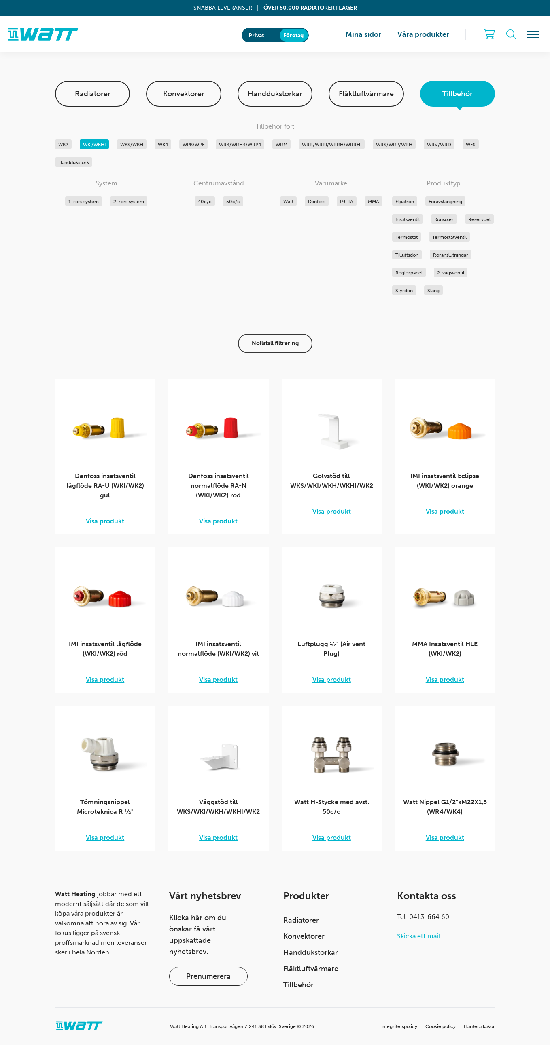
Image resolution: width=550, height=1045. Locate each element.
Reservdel (479, 219)
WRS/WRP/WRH (394, 144)
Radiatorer (92, 93)
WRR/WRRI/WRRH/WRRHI (331, 144)
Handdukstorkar (275, 93)
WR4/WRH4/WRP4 (240, 144)
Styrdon (404, 290)
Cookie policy (440, 1026)
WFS (471, 144)
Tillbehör (457, 93)
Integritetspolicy (399, 1026)
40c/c (205, 201)
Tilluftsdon (406, 255)
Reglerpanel (409, 273)
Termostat (406, 237)
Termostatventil (449, 237)
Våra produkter (423, 34)
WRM (281, 144)
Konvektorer (183, 93)
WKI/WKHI (94, 144)
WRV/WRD (439, 144)
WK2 (63, 144)
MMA (373, 201)
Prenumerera (208, 976)
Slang (433, 290)
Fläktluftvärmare (366, 93)
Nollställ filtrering (275, 343)
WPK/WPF (193, 144)
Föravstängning (445, 201)
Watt (288, 201)
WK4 (163, 144)
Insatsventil (407, 219)
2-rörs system (128, 201)
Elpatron (404, 201)
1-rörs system (83, 201)
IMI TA (346, 201)
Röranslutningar (450, 255)
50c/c (233, 201)
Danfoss (316, 201)
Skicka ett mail (418, 936)
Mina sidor (363, 34)
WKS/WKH (131, 144)
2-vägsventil (450, 273)
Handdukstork (73, 162)
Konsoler (444, 219)
